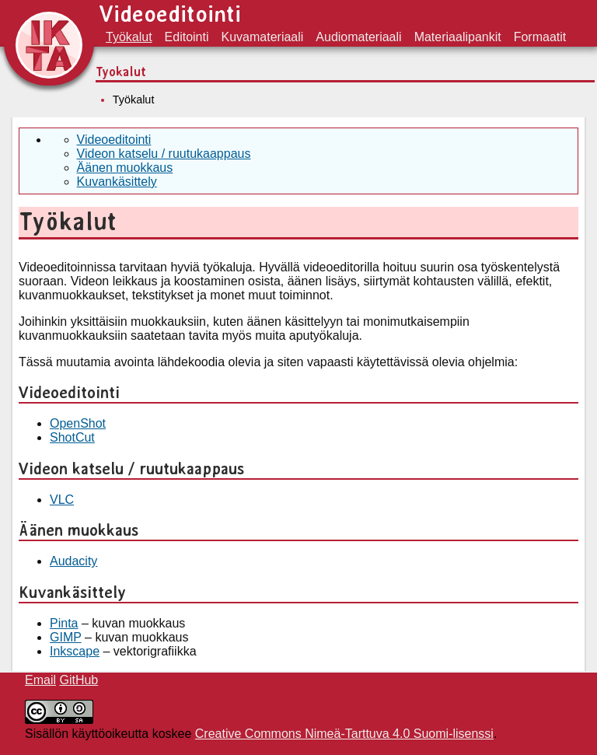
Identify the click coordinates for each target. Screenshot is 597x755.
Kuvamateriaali (263, 37)
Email (40, 680)
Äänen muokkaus (125, 167)
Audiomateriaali (358, 37)
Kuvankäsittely (117, 181)
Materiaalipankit (457, 37)
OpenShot (78, 423)
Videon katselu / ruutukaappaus (164, 153)
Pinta (64, 623)
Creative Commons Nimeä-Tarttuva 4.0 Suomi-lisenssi (344, 733)
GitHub (78, 680)
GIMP (66, 637)
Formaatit (540, 37)
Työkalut (129, 37)
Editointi (187, 37)
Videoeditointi (114, 139)
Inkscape (75, 651)
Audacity (73, 561)
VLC (62, 499)
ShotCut (72, 437)
